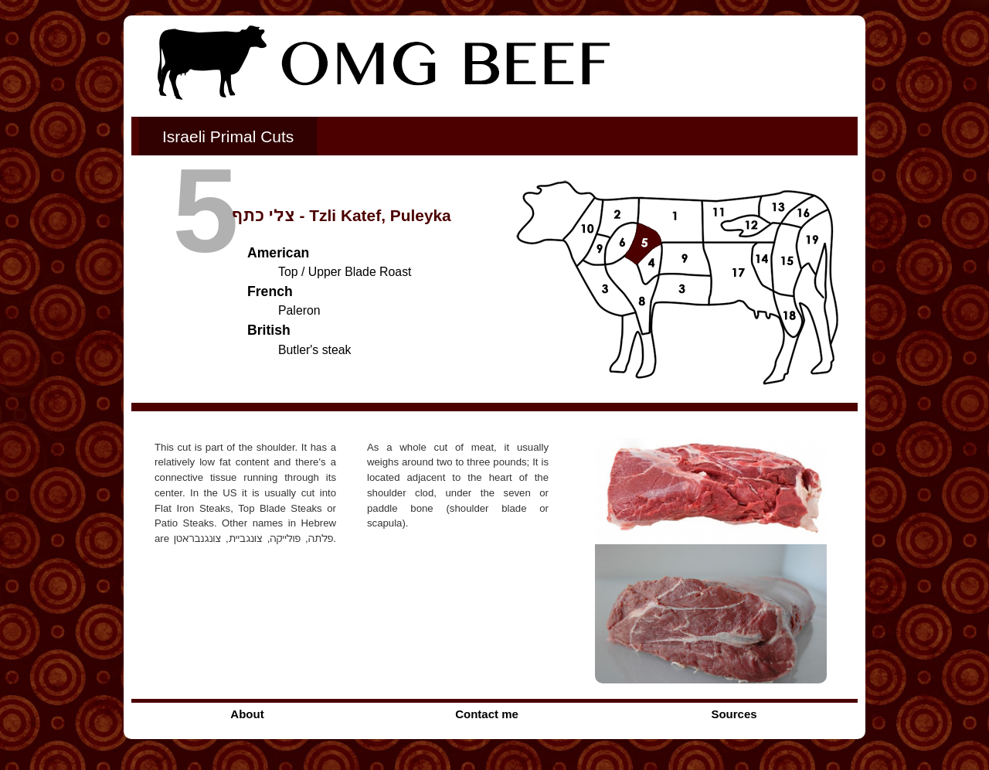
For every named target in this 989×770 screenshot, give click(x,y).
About (246, 714)
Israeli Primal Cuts (228, 136)
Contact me (486, 714)
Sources (733, 714)
